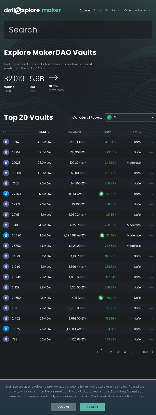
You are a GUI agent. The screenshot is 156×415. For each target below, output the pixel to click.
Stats (97, 10)
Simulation (112, 10)
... (139, 352)
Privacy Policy (78, 391)
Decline (64, 407)
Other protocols (138, 10)
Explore (85, 10)
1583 (146, 352)
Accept (92, 407)
